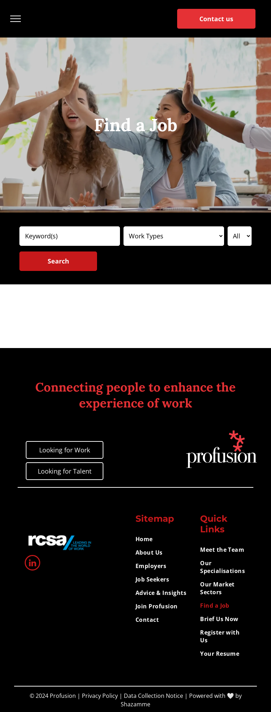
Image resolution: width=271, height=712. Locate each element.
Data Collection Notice (153, 696)
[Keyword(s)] (69, 236)
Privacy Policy (100, 696)
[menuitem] (165, 539)
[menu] (15, 19)
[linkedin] (32, 563)
